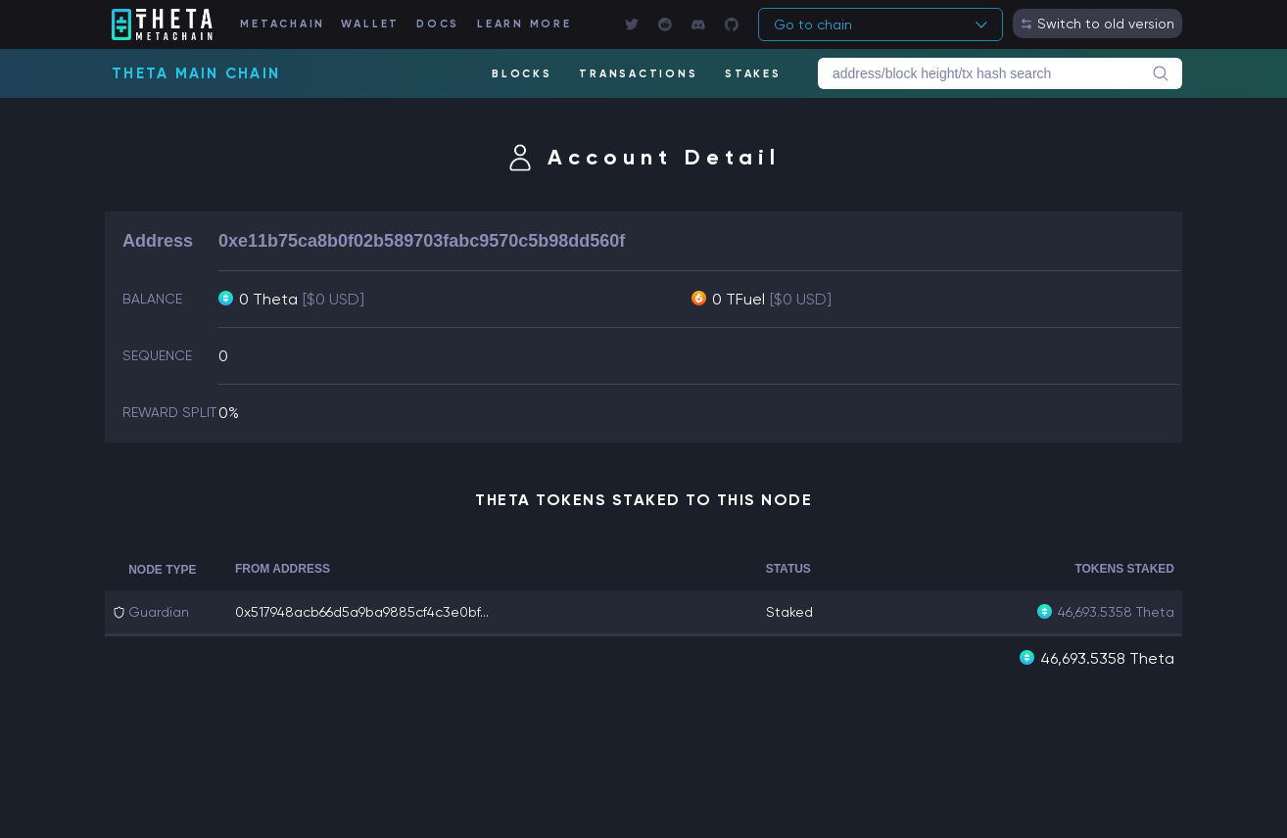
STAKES (753, 74)
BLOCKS (522, 74)
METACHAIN (282, 24)
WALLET (371, 24)
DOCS (437, 24)
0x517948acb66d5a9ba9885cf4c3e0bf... (362, 612)
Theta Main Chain (196, 73)
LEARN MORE (524, 24)
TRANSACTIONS (638, 74)
